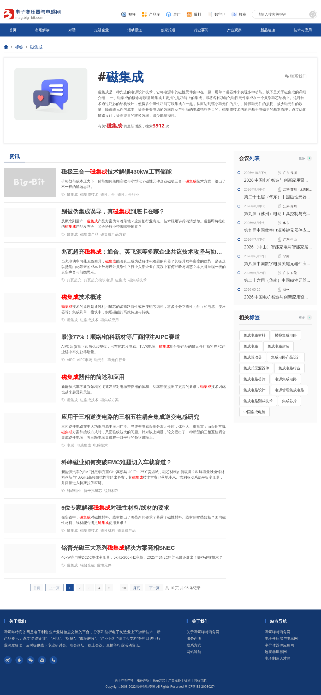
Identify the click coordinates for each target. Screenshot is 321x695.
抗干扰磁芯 (93, 490)
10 (124, 588)
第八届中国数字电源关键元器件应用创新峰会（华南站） (278, 263)
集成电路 (250, 346)
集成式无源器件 (256, 367)
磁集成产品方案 (113, 234)
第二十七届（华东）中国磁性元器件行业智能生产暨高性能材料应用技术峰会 (278, 197)
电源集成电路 (286, 378)
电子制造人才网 (277, 658)
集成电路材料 (254, 335)
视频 (132, 14)
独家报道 (168, 29)
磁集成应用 (109, 319)
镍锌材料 (111, 490)
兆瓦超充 (74, 279)
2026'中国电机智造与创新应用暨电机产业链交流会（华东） (278, 297)
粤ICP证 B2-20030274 (200, 686)
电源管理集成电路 (289, 389)
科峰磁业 (74, 490)
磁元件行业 (117, 359)
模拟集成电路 (286, 335)
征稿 (187, 680)
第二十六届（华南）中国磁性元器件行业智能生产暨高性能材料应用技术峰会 (278, 280)
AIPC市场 (84, 359)
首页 (12, 29)
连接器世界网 (276, 651)
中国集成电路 (254, 411)
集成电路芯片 (254, 378)
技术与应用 (303, 29)
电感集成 (83, 445)
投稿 (242, 14)
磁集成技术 (89, 194)
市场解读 (42, 29)
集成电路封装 (278, 346)
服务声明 (194, 638)
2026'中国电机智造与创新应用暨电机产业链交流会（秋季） (278, 180)
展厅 (177, 14)
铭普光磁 (87, 565)
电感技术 (100, 445)
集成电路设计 (254, 389)
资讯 (14, 156)
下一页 (154, 588)
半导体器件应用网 (279, 645)
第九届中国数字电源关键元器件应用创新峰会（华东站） (278, 230)
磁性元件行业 (128, 194)
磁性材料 (107, 530)
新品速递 (267, 29)
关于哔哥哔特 (124, 680)
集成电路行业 (289, 367)
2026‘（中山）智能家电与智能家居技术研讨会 (278, 247)
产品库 (154, 14)
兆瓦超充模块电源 (98, 279)
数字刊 (220, 14)
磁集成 (36, 47)
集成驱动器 (252, 357)
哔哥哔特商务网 (277, 631)
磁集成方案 (109, 399)
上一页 (54, 588)
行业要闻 (201, 29)
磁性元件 (107, 194)
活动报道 (134, 29)
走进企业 (101, 29)
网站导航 (194, 651)
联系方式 (194, 645)
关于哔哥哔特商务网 (203, 631)
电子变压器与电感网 (281, 638)
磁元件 (99, 359)
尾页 (136, 588)
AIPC (71, 359)
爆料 (197, 14)
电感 (70, 445)
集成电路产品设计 (285, 357)
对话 (72, 29)
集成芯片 (289, 400)
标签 (19, 47)
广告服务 (174, 680)
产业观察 (234, 29)
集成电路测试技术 (258, 400)
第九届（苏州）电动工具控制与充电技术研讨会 (278, 213)
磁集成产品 (89, 234)
